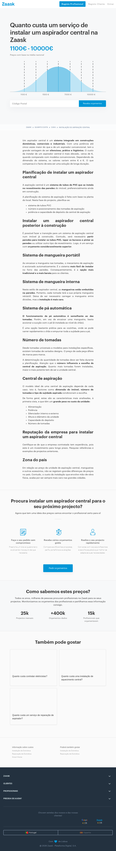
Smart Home (17, 757)
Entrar (111, 4)
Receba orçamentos (92, 103)
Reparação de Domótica (21, 754)
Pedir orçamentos (58, 568)
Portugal (32, 832)
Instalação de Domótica (21, 751)
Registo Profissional (72, 4)
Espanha (87, 832)
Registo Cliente (96, 4)
